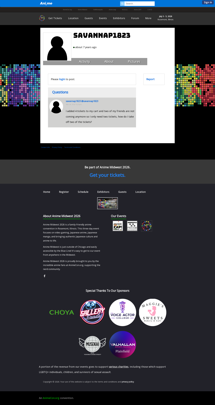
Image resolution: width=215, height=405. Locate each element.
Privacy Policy (57, 147)
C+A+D (150, 9)
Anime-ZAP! (137, 9)
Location (73, 18)
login (62, 79)
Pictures (134, 61)
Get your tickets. (107, 175)
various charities (118, 366)
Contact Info (45, 147)
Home (46, 191)
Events (103, 18)
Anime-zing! (112, 9)
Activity (84, 61)
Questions (60, 92)
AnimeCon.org (67, 9)
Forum (135, 18)
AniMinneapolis (98, 9)
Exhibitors (119, 18)
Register (64, 191)
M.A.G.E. (125, 9)
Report (150, 79)
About (109, 61)
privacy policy (128, 381)
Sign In (208, 2)
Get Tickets (55, 18)
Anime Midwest (82, 9)
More (148, 18)
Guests (89, 18)
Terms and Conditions (72, 147)
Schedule (83, 191)
